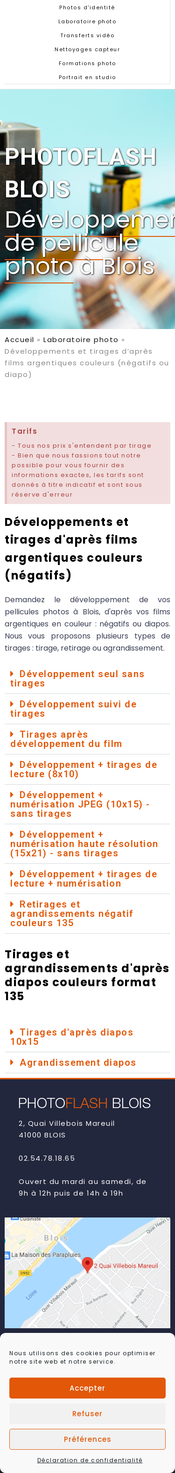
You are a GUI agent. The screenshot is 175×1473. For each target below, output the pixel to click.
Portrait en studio (87, 77)
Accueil (20, 339)
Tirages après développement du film (66, 739)
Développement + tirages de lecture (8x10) (83, 769)
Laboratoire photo (87, 21)
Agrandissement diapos (78, 1062)
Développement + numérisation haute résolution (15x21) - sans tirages (84, 844)
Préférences (88, 1454)
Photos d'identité (87, 7)
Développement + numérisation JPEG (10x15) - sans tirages (80, 804)
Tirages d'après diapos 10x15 (71, 1037)
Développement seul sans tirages (77, 678)
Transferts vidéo (87, 35)
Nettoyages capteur (87, 49)
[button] (87, 679)
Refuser (87, 1428)
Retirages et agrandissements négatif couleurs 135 (72, 913)
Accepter (87, 1403)
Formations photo (87, 63)
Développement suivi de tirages (73, 709)
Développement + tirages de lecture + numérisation (83, 878)
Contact (38, 1343)
